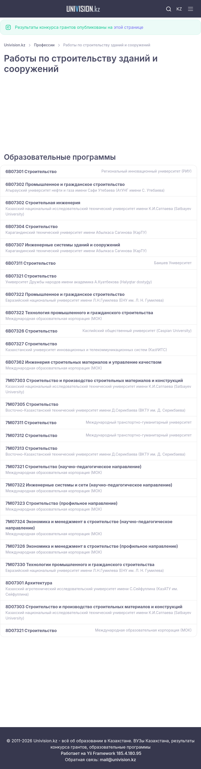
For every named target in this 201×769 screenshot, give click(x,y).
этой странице (128, 27)
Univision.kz (14, 45)
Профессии (44, 45)
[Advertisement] (100, 114)
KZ (179, 9)
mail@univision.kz (118, 759)
